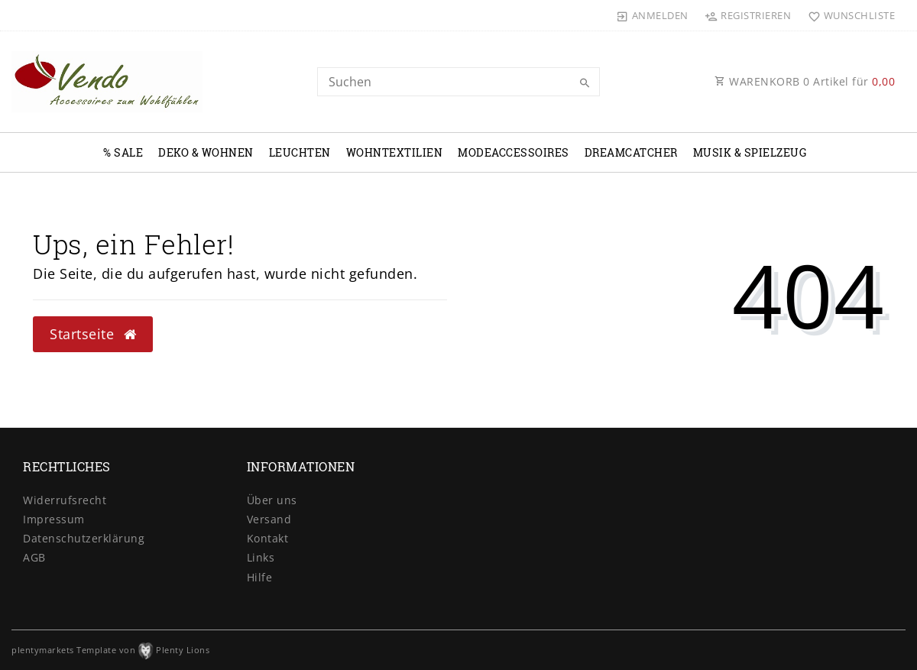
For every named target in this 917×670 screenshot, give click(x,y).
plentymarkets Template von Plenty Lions (110, 649)
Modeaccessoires (513, 152)
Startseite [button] (93, 334)
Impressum (54, 519)
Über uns (272, 500)
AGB (34, 557)
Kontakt (268, 538)
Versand (269, 519)
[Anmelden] (652, 15)
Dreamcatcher (631, 152)
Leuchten (300, 152)
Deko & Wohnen (206, 152)
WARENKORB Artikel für (804, 81)
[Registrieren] (748, 15)
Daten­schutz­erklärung (83, 538)
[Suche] (584, 83)
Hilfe (260, 577)
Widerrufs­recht (64, 500)
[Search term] (458, 81)
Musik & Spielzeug (750, 152)
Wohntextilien (394, 152)
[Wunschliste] (848, 15)
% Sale (123, 152)
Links (261, 557)
